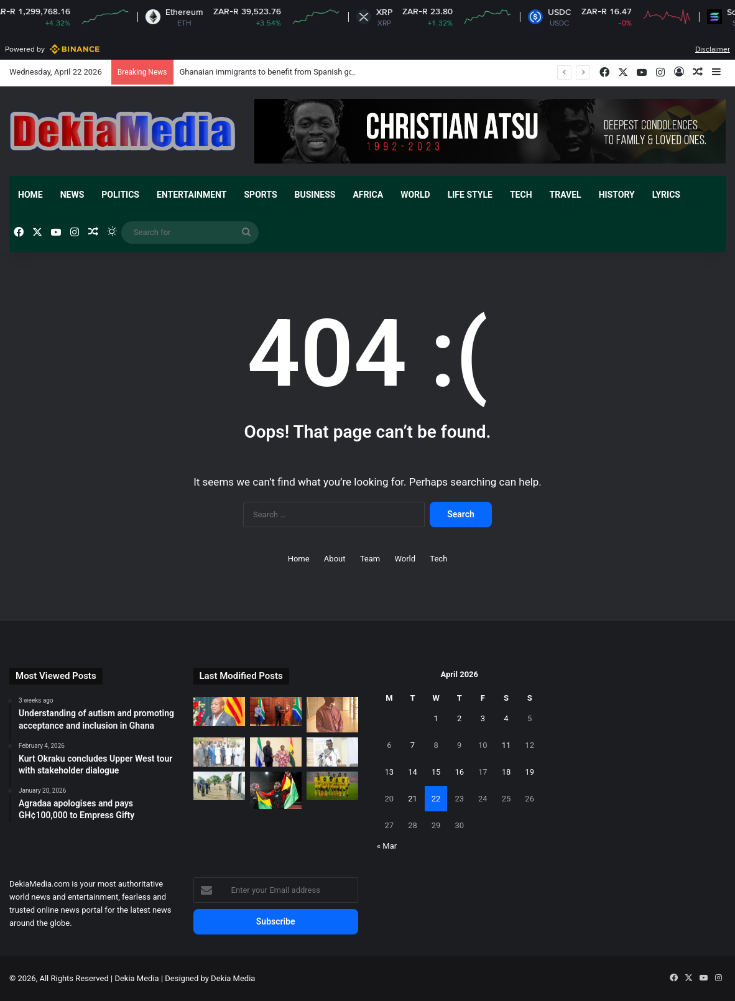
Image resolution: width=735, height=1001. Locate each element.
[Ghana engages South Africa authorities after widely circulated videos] (276, 711)
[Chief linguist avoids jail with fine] (332, 714)
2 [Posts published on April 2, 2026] (459, 718)
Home (30, 195)
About (335, 558)
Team (370, 558)
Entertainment (191, 195)
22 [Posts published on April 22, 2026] (436, 798)
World (415, 195)
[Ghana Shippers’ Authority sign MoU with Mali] (219, 752)
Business (315, 195)
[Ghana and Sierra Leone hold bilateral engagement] (276, 752)
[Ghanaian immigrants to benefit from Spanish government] (219, 711)
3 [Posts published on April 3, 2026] (483, 718)
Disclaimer (712, 49)
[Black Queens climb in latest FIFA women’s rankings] (332, 786)
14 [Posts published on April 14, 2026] (412, 772)
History (617, 195)
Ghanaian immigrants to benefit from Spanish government (283, 71)
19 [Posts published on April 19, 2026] (529, 772)
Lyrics (666, 195)
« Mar (387, 846)
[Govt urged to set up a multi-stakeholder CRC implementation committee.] (332, 752)
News (72, 195)
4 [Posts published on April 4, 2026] (506, 718)
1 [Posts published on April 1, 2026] (435, 718)
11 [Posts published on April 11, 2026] (506, 745)
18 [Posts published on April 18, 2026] (506, 772)
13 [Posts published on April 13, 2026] (389, 772)
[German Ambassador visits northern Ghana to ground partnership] (219, 786)
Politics (120, 195)
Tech (521, 195)
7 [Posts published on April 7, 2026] (412, 745)
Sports (260, 195)
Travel (565, 195)
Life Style (470, 195)
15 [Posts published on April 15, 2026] (436, 772)
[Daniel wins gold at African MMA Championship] (276, 791)
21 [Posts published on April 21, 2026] (412, 798)
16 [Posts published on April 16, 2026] (459, 772)
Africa (368, 195)
